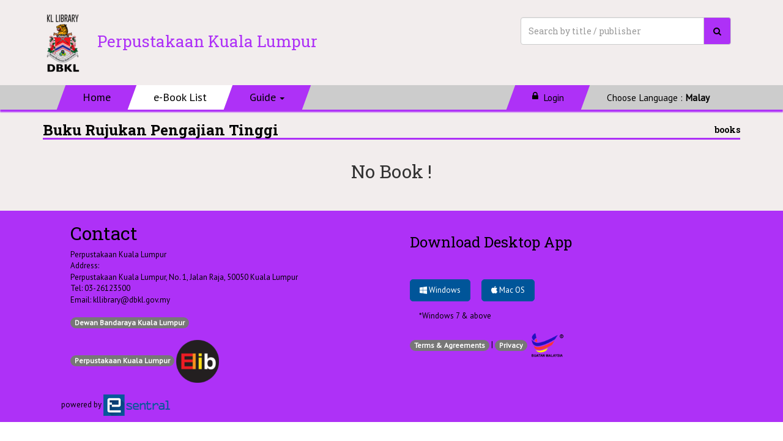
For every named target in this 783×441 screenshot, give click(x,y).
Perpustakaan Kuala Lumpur (122, 360)
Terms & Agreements (449, 345)
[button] (267, 97)
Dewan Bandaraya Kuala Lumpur (130, 322)
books (727, 129)
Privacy (511, 345)
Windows (440, 290)
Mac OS (508, 290)
